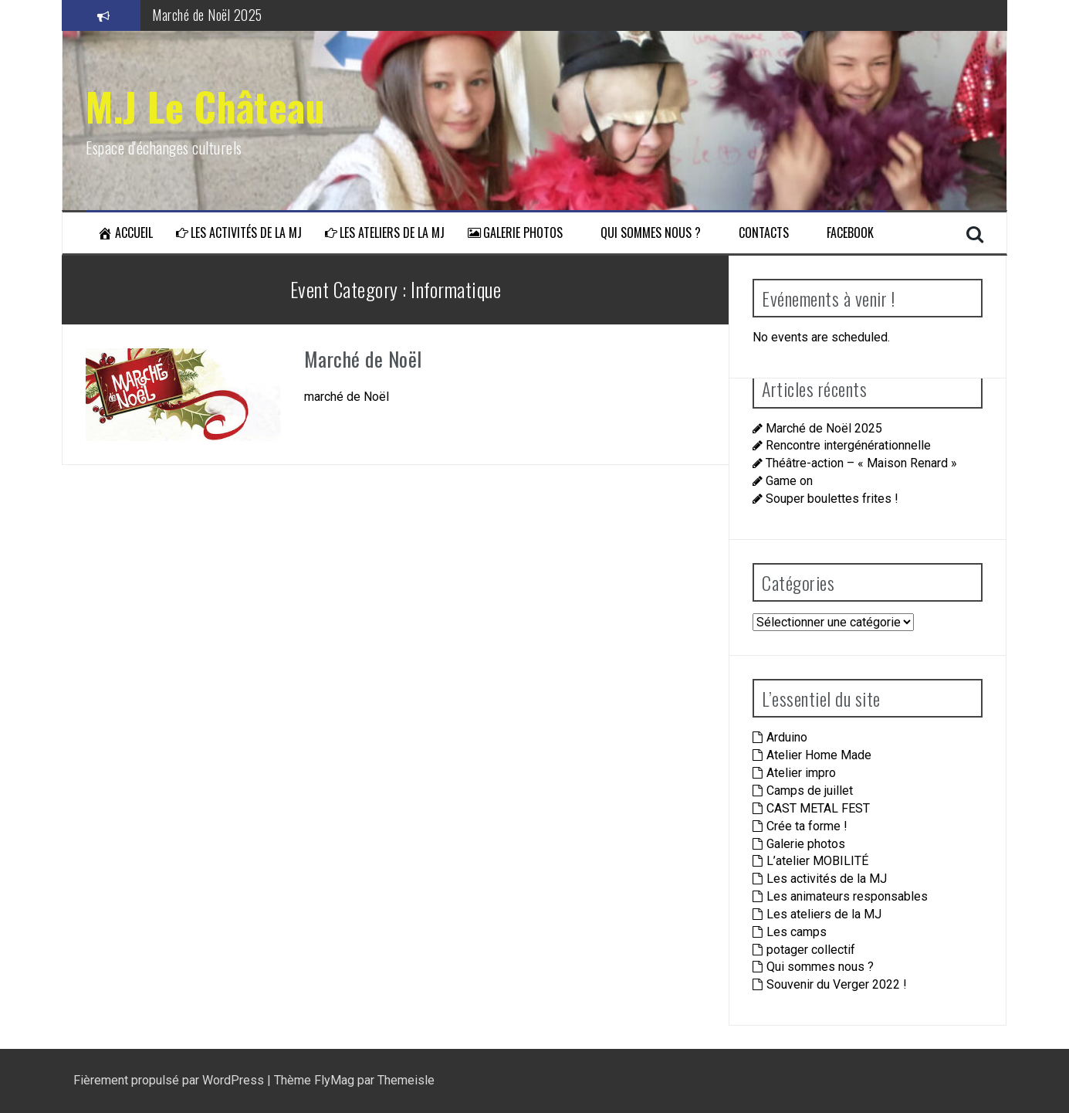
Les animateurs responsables (847, 896)
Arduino (786, 737)
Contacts (756, 233)
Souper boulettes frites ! (832, 498)
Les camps (796, 932)
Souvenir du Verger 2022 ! (836, 984)
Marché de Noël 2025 (207, 15)
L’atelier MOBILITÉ (817, 860)
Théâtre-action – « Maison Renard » (861, 463)
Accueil (125, 233)
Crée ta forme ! (806, 826)
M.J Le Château (205, 105)
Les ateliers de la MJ (385, 233)
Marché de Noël (363, 359)
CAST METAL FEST (818, 808)
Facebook (843, 233)
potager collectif (810, 949)
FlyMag (334, 1080)
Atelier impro (801, 772)
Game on (789, 480)
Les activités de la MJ (239, 233)
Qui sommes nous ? (643, 233)
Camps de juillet (809, 790)
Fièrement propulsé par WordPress (170, 1080)
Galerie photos (515, 233)
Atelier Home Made (818, 755)
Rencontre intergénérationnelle (848, 445)
